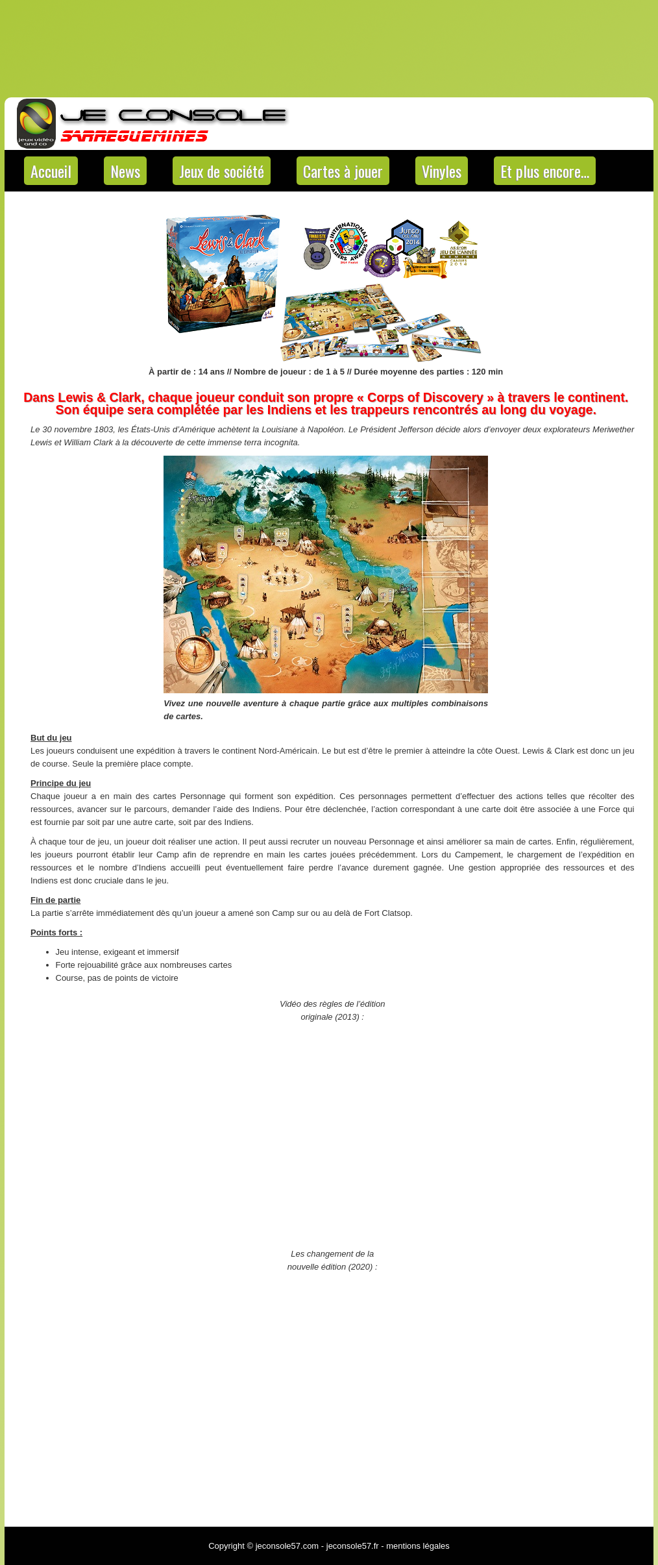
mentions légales (418, 1546)
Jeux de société (221, 170)
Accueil (50, 170)
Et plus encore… (544, 170)
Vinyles (441, 170)
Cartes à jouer (343, 170)
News (125, 170)
